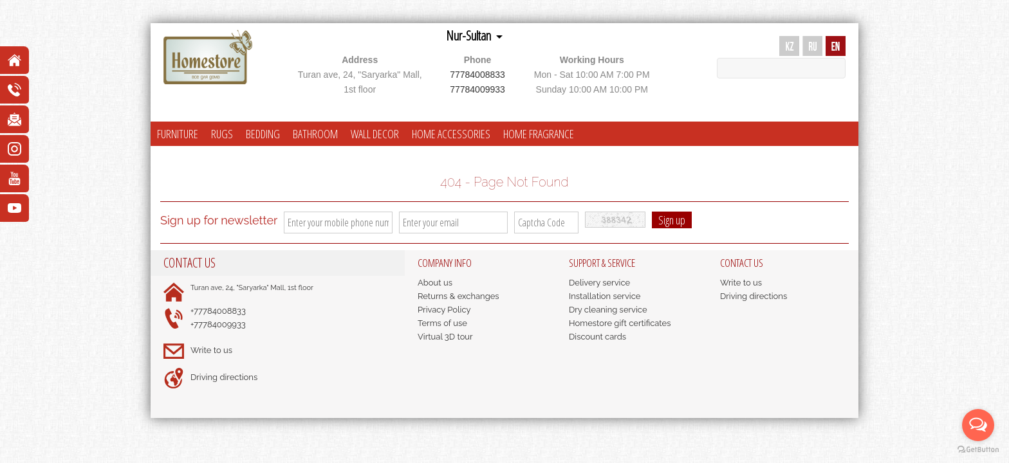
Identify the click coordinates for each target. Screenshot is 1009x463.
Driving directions (223, 377)
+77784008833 (218, 311)
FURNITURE (177, 133)
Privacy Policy (444, 309)
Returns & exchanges (458, 296)
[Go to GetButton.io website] (978, 450)
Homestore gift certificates (620, 323)
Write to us (211, 350)
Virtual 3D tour (445, 336)
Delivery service (599, 282)
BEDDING (263, 133)
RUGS (222, 133)
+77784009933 (218, 324)
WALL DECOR (375, 133)
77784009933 (477, 89)
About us (435, 282)
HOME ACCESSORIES (451, 133)
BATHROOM (315, 133)
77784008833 (477, 74)
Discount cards (597, 336)
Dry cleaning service (608, 309)
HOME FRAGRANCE (538, 133)
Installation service (604, 296)
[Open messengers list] (978, 425)
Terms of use (442, 323)
